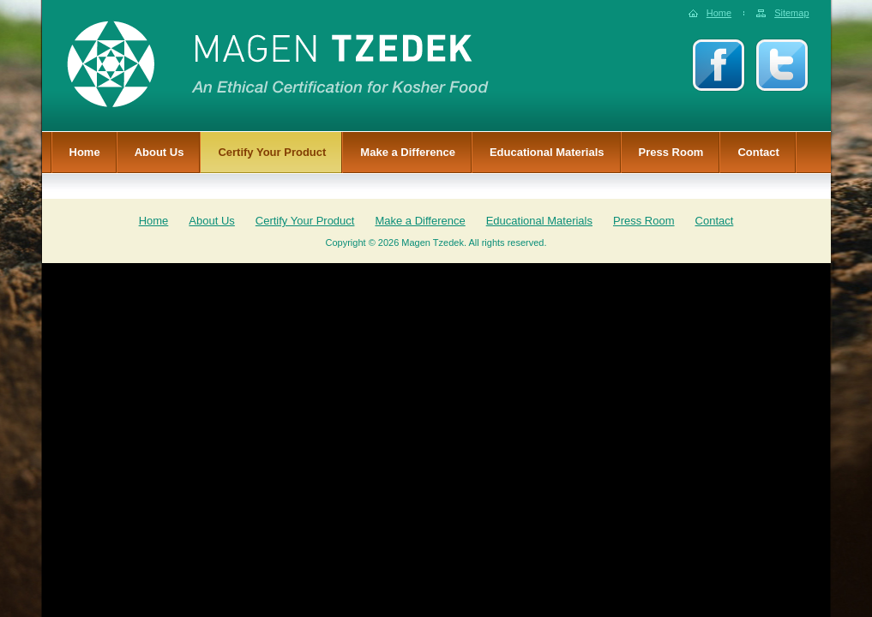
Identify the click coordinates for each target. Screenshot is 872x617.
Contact (758, 152)
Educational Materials (547, 152)
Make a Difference (407, 152)
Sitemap (791, 13)
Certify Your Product (272, 152)
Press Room (671, 152)
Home (719, 13)
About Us (159, 152)
